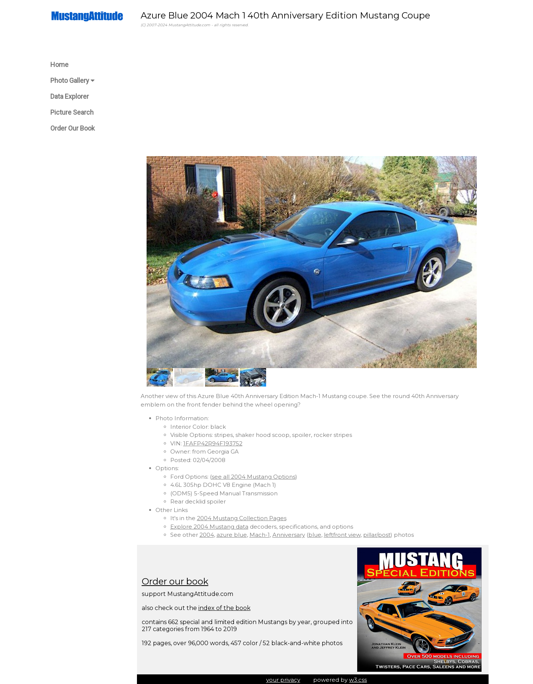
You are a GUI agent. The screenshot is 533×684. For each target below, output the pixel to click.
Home (59, 64)
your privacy (284, 678)
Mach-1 (262, 533)
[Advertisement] (313, 92)
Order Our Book (72, 128)
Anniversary (291, 533)
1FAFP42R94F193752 (215, 441)
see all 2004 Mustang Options (256, 475)
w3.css (359, 678)
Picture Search (72, 112)
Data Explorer (69, 96)
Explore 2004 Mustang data (211, 525)
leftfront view (344, 533)
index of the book (227, 606)
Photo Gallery (72, 80)
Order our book (177, 580)
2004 (209, 533)
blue (317, 533)
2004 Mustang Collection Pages (244, 516)
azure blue (234, 533)
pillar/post (379, 533)
